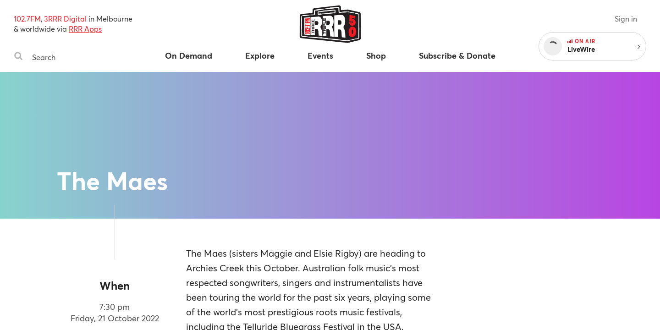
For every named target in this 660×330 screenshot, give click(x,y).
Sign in (626, 18)
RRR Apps (85, 28)
